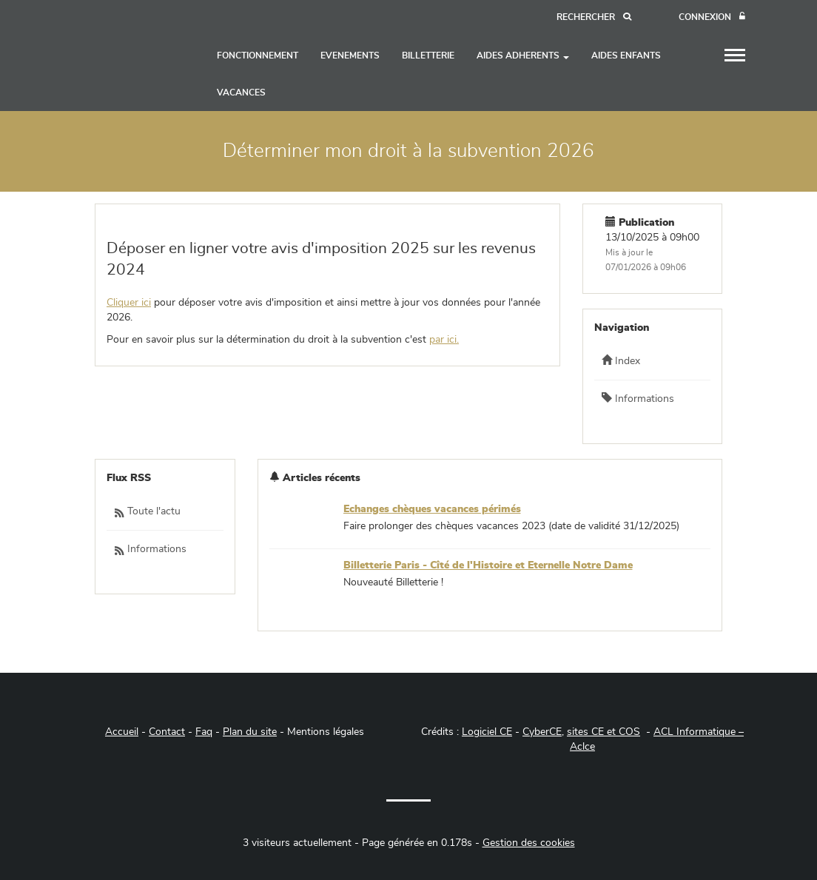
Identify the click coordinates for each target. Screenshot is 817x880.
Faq (203, 732)
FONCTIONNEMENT (257, 55)
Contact (167, 732)
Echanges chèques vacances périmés (432, 509)
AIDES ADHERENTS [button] (523, 55)
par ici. (444, 340)
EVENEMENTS (350, 55)
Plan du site (250, 732)
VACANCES (241, 92)
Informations (638, 398)
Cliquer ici (129, 303)
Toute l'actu (147, 512)
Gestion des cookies (529, 843)
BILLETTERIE (428, 55)
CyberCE (542, 732)
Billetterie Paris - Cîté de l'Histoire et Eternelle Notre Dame (488, 565)
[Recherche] (594, 17)
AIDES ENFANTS (626, 55)
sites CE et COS (603, 732)
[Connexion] (712, 17)
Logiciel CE (487, 732)
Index (621, 360)
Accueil (121, 732)
